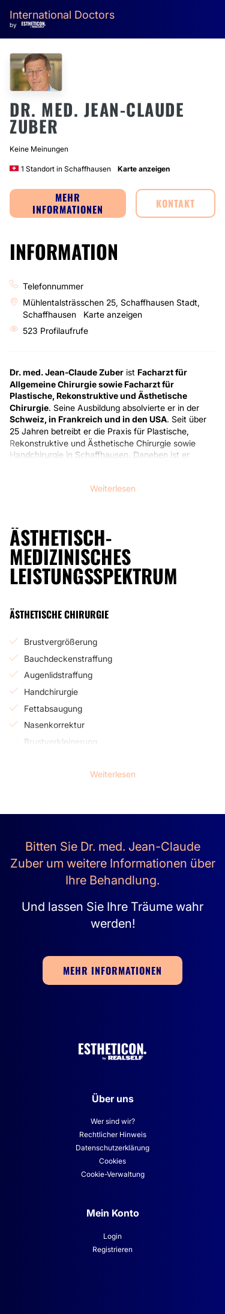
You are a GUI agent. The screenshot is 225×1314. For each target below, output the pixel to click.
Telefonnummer (53, 286)
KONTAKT (175, 203)
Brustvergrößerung (60, 642)
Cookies (112, 1160)
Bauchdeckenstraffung (68, 658)
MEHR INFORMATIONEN (67, 203)
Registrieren (112, 1249)
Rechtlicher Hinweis (112, 1134)
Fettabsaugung (53, 708)
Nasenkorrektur (54, 725)
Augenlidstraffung (58, 675)
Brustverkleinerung (60, 741)
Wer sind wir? (113, 1121)
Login (112, 1236)
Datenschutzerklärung (112, 1147)
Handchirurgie (51, 691)
